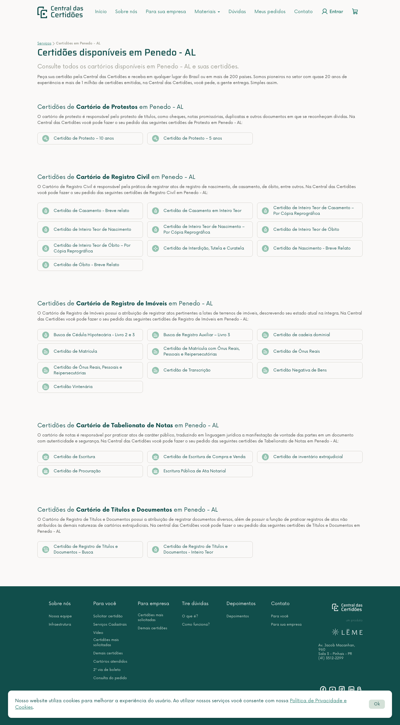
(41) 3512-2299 (331, 658)
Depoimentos (241, 603)
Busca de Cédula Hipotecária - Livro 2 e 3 (88, 335)
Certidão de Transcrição (181, 370)
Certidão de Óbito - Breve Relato (80, 265)
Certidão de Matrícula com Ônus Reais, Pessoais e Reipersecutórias (196, 351)
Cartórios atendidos (110, 661)
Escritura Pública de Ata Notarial (189, 471)
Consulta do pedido (110, 678)
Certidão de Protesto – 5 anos (187, 138)
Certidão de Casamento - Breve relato (85, 210)
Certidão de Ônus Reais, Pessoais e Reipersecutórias (82, 370)
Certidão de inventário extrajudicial (302, 457)
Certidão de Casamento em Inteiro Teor (196, 210)
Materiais (207, 12)
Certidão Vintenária (67, 386)
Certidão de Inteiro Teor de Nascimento (86, 229)
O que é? (190, 616)
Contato (303, 12)
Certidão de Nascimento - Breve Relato (306, 248)
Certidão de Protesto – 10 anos (78, 138)
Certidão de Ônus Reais (291, 351)
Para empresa (153, 603)
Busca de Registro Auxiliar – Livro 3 (191, 335)
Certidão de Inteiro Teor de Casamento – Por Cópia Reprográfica (308, 210)
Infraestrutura (60, 624)
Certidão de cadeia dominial (296, 335)
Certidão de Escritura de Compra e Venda (198, 457)
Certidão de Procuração (71, 471)
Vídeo (98, 633)
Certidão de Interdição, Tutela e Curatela (198, 248)
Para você (104, 603)
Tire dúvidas (195, 603)
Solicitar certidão (108, 616)
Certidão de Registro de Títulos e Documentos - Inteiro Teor (190, 549)
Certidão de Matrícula (69, 351)
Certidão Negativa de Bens (294, 370)
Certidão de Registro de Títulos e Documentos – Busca (80, 549)
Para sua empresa (166, 12)
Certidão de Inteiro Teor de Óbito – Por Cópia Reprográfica (86, 248)
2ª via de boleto (107, 670)
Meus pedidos (270, 12)
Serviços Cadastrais (110, 624)
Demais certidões (108, 653)
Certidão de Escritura (68, 457)
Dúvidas (237, 12)
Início (101, 12)
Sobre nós (126, 12)
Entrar (332, 11)
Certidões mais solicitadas (106, 642)
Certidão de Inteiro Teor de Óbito (300, 229)
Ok (377, 704)
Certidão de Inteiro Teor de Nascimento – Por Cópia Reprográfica (198, 229)
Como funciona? (196, 624)
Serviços (44, 43)
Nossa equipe (60, 616)
